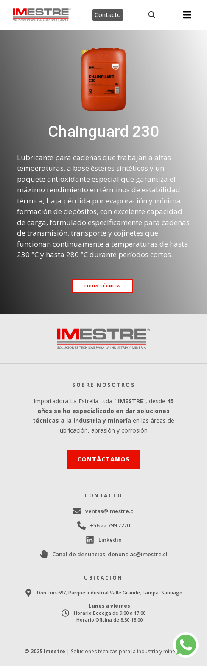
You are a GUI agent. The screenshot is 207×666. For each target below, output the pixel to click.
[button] (187, 15)
